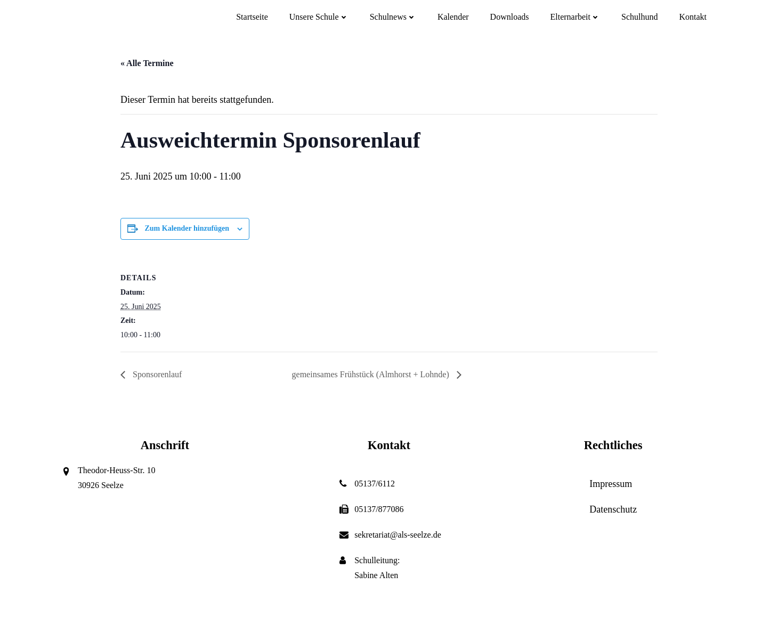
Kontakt (693, 16)
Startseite (252, 16)
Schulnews (393, 16)
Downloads (509, 16)
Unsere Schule (319, 16)
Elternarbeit (575, 16)
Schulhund (639, 16)
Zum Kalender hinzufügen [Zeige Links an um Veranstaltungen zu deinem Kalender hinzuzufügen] (187, 228)
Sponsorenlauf (156, 374)
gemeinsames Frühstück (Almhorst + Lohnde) (371, 374)
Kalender (453, 16)
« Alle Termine (147, 63)
